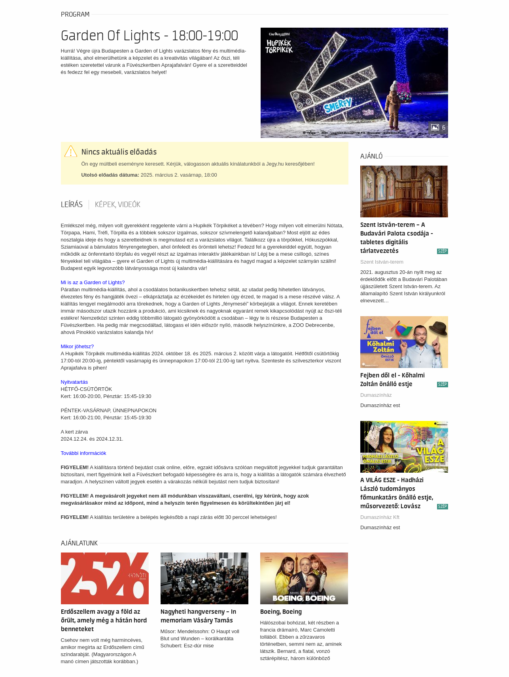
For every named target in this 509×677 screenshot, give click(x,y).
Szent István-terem (381, 262)
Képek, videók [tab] (117, 204)
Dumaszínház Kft (379, 517)
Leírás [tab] (72, 204)
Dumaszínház (376, 395)
